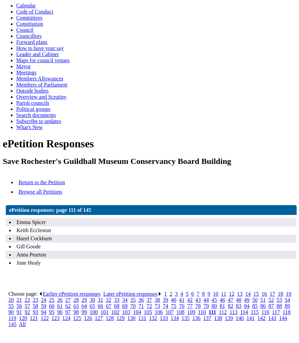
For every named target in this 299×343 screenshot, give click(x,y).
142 (261, 318)
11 (223, 294)
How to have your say (40, 48)
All (22, 324)
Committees (29, 18)
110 (202, 312)
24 (43, 300)
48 (238, 300)
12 (231, 294)
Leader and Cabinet (37, 54)
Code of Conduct (34, 12)
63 (76, 306)
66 (100, 306)
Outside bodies (32, 91)
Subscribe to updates (38, 121)
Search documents (36, 115)
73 (157, 306)
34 (125, 300)
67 (108, 306)
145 (12, 324)
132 (153, 318)
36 (141, 300)
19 (288, 294)
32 (108, 300)
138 (218, 318)
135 (185, 318)
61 (60, 306)
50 (255, 300)
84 (247, 306)
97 (68, 312)
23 (35, 300)
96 (60, 312)
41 (182, 300)
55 (11, 306)
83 (238, 306)
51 (263, 300)
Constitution (29, 24)
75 (173, 306)
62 (68, 306)
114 (244, 312)
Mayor (23, 66)
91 (19, 312)
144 (283, 318)
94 (43, 312)
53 (279, 300)
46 (222, 300)
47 (230, 300)
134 (175, 318)
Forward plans (31, 42)
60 (52, 306)
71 (141, 306)
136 (196, 318)
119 (12, 318)
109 (191, 312)
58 (35, 306)
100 (94, 312)
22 (27, 300)
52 (271, 300)
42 (190, 300)
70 (133, 306)
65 (92, 306)
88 (279, 306)
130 (131, 318)
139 (229, 318)
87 (271, 306)
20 (11, 300)
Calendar (26, 5)
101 (105, 312)
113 (233, 312)
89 (287, 306)
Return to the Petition (42, 182)
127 (99, 318)
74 (165, 306)
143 (272, 318)
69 (125, 306)
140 (240, 318)
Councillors (29, 36)
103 (126, 312)
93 (35, 312)
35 (133, 300)
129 (120, 318)
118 (287, 312)
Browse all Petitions (40, 192)
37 (149, 300)
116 (265, 312)
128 (110, 318)
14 (248, 294)
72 (149, 306)
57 (27, 306)
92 (27, 312)
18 (280, 294)
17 (272, 294)
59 (43, 306)
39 (165, 300)
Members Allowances (39, 78)
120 (23, 318)
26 (60, 300)
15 (256, 294)
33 (117, 300)
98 (76, 312)
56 (19, 306)
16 (264, 294)
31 (100, 300)
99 (84, 312)
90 (11, 312)
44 (206, 300)
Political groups (33, 109)
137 (207, 318)
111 (212, 312)
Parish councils (32, 103)
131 (142, 318)
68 (117, 306)
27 (68, 300)
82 (230, 306)
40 (173, 300)
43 (198, 300)
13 (239, 294)
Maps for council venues (43, 60)
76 (182, 306)
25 (52, 300)
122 (45, 318)
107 (170, 312)
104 (137, 312)
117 (276, 312)
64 (84, 306)
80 (214, 306)
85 (255, 306)
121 (34, 318)
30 (92, 300)
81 (222, 306)
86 (263, 306)
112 (223, 312)
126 (88, 318)
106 (159, 312)
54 (287, 300)
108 (180, 312)
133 (164, 318)
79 (206, 306)
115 (255, 312)
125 (77, 318)
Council (25, 30)
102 (115, 312)
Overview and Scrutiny (41, 97)
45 (214, 300)
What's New (29, 127)
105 (148, 312)
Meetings (26, 72)
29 (84, 300)
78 (198, 306)
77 (190, 306)
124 (66, 318)
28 (76, 300)
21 (19, 300)
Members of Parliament (41, 85)
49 (247, 300)
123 (55, 318)
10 (215, 294)
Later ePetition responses (132, 294)
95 (52, 312)
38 (157, 300)
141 (251, 318)
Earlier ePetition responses (70, 294)
